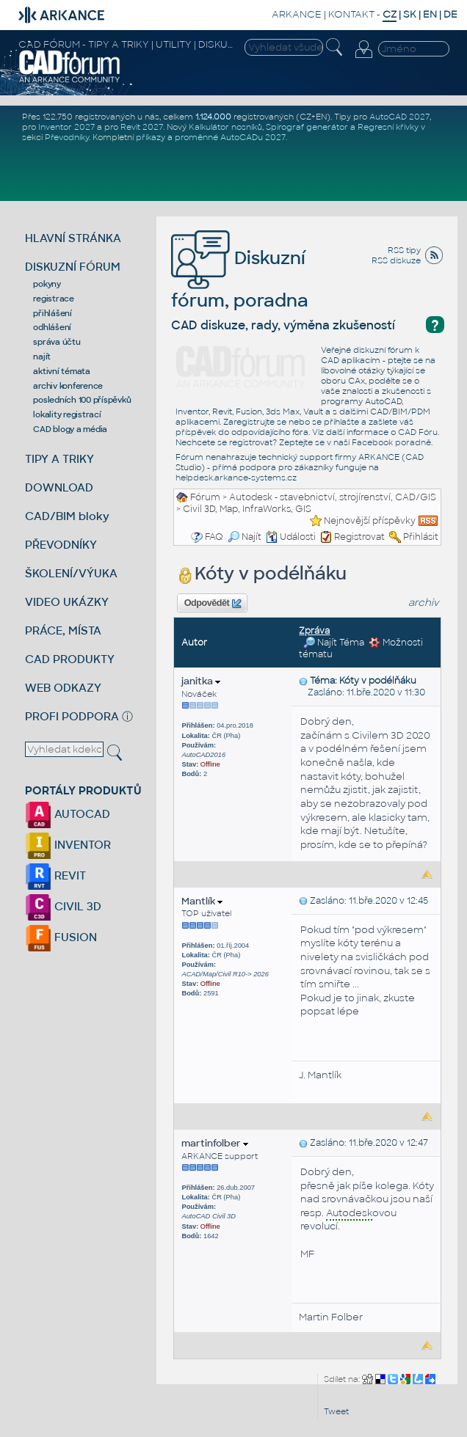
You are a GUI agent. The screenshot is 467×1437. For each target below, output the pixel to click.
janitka (200, 681)
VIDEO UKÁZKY (67, 602)
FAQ (214, 537)
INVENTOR (68, 845)
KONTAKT (351, 14)
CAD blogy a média (70, 429)
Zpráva (314, 631)
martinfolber (214, 1143)
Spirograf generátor (307, 127)
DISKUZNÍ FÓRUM (72, 267)
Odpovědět (213, 604)
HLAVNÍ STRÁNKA (73, 238)
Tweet (336, 1411)
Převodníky (67, 137)
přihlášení (52, 313)
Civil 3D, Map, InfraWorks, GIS (247, 509)
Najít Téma (333, 642)
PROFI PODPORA (72, 716)
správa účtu (56, 342)
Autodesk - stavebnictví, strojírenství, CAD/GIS (332, 497)
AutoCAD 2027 (399, 116)
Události (291, 537)
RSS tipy (404, 250)
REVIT (55, 875)
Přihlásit (420, 537)
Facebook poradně (391, 442)
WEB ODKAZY (63, 688)
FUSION (61, 937)
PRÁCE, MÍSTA (63, 630)
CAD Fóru (418, 432)
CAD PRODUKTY (70, 659)
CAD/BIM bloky (67, 516)
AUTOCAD (67, 814)
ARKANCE (297, 14)
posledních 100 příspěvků (82, 400)
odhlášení (52, 327)
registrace (53, 298)
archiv (423, 602)
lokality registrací (67, 414)
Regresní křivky (388, 127)
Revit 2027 (141, 127)
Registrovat (359, 537)
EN (430, 14)
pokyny (47, 284)
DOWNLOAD (59, 487)
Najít (244, 537)
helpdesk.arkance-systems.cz (236, 477)
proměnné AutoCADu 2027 (230, 137)
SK (409, 14)
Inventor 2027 (66, 127)
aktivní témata (61, 371)
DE (450, 14)
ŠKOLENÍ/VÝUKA (71, 573)
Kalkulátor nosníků (225, 127)
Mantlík (201, 901)
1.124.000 (213, 116)
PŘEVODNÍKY (61, 545)
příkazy (150, 137)
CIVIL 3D (63, 906)
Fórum (205, 497)
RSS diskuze (396, 260)
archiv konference (68, 386)
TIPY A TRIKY (59, 459)
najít (42, 356)
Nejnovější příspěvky (370, 521)
